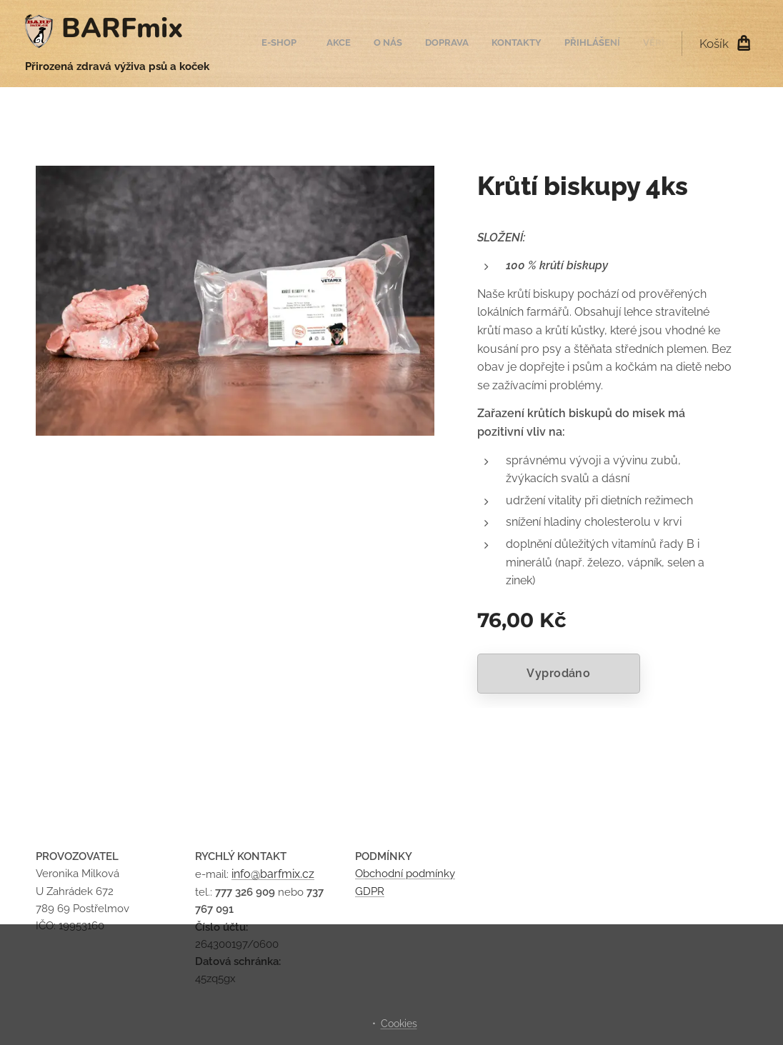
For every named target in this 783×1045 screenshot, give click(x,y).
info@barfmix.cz (272, 874)
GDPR (369, 891)
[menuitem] (519, 43)
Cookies (399, 1023)
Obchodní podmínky (405, 874)
